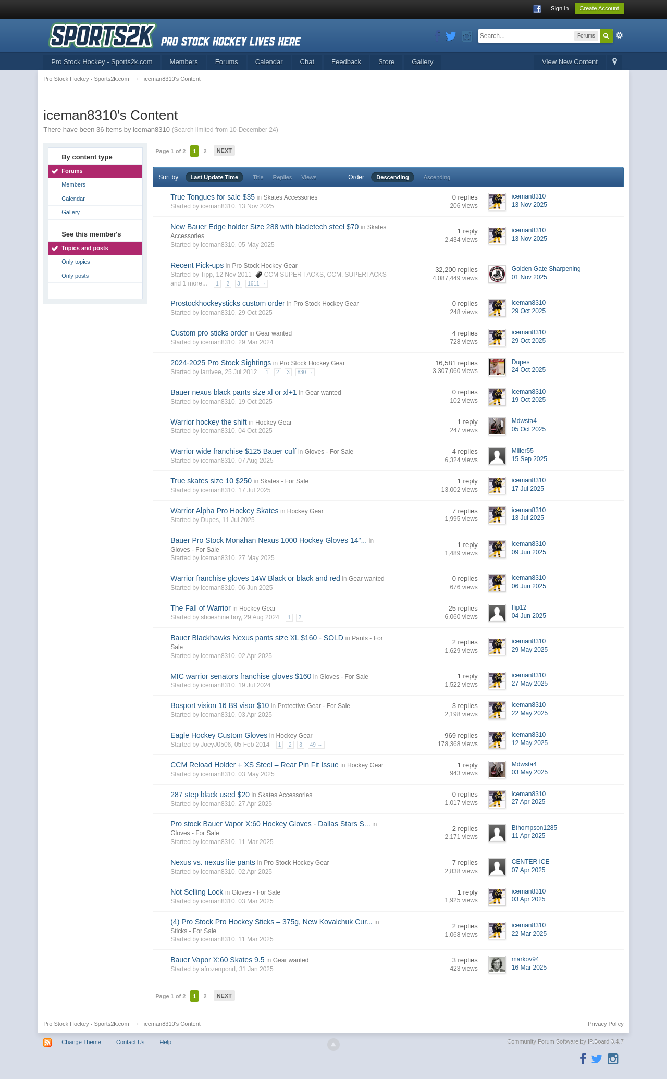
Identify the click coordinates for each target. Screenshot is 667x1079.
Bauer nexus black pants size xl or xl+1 (233, 392)
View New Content (570, 62)
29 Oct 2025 (529, 311)
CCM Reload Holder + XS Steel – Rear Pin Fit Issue (254, 765)
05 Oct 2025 (529, 429)
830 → (305, 372)
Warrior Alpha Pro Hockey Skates (224, 510)
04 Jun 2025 (529, 615)
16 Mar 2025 (529, 967)
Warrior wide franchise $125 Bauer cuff (233, 451)
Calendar (269, 62)
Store (386, 62)
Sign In (560, 8)
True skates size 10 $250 (211, 481)
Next (224, 150)
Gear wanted (274, 333)
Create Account (599, 8)
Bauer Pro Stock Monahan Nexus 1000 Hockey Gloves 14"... (268, 540)
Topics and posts (84, 248)
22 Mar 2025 (529, 933)
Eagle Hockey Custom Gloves (218, 735)
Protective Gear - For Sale (314, 706)
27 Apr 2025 (529, 801)
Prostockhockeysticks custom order (227, 303)
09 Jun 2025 (529, 552)
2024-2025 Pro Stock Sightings (220, 362)
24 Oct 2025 (529, 370)
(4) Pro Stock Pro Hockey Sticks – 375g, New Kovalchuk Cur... (271, 921)
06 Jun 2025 (529, 586)
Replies (282, 177)
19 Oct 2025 (529, 399)
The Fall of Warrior (200, 608)
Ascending (437, 177)
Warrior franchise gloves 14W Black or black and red (255, 578)
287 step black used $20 (210, 794)
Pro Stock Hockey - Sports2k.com (101, 62)
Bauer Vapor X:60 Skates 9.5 (217, 960)
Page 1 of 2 (170, 151)
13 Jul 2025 (528, 518)
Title (258, 177)
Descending (392, 177)
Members (184, 62)
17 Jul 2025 (528, 488)
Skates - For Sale (284, 481)
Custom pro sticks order (209, 333)
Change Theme (81, 1042)
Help (165, 1042)
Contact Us (130, 1042)
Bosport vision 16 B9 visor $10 (219, 705)
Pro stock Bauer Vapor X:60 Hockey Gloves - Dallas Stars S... (270, 824)
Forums (226, 62)
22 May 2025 (530, 713)
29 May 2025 (530, 649)
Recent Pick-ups (197, 265)
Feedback (346, 62)
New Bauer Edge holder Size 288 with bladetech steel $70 (264, 226)
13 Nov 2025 (529, 204)
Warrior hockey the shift (208, 422)
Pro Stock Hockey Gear (264, 265)
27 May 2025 (530, 683)
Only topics (75, 261)
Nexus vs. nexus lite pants (212, 862)
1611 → (257, 284)
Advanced (619, 35)
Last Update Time (215, 177)
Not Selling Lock (196, 892)
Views (308, 177)
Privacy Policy (605, 1024)
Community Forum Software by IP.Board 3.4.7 (565, 1041)
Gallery (422, 62)
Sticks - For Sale (193, 931)
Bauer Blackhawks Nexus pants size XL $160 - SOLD (256, 638)
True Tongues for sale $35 (212, 197)
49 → (316, 745)
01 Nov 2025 (529, 277)
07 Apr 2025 (529, 870)
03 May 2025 (530, 772)
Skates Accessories (290, 197)
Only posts (75, 275)
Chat (307, 62)
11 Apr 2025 (529, 835)
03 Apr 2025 (529, 899)
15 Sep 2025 (529, 459)
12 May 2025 (530, 743)
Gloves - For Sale (329, 451)
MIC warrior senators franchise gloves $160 (240, 676)
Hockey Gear (273, 422)
